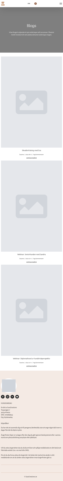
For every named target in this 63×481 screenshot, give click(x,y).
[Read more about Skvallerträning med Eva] (31, 158)
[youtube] (17, 397)
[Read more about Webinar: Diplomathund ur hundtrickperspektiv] (31, 366)
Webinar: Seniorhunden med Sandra (31, 255)
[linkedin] (12, 397)
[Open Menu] (61, 3)
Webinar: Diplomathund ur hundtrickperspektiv (31, 359)
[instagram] (7, 397)
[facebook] (3, 397)
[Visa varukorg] (32, 3)
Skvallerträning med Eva (31, 151)
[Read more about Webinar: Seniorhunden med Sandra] (31, 262)
